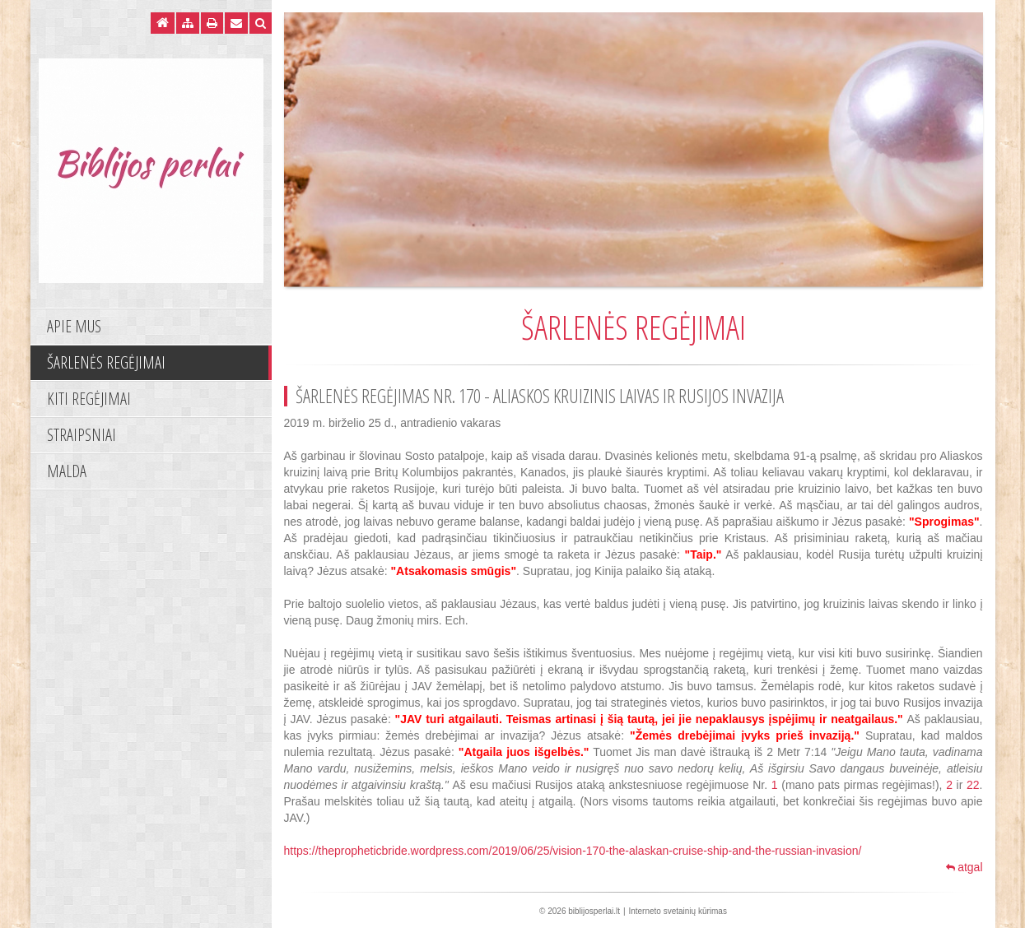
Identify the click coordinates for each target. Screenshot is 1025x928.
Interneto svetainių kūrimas (677, 911)
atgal (964, 867)
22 (973, 784)
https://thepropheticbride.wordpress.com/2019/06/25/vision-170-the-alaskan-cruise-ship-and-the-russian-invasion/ (573, 850)
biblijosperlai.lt (594, 911)
